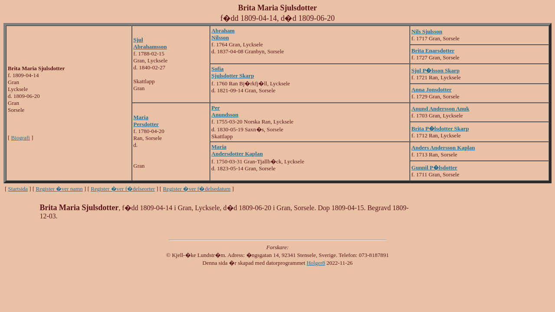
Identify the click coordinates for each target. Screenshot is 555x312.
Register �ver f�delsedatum (197, 188)
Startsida (18, 188)
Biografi (20, 137)
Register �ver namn (59, 188)
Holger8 (316, 263)
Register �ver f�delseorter (123, 188)
